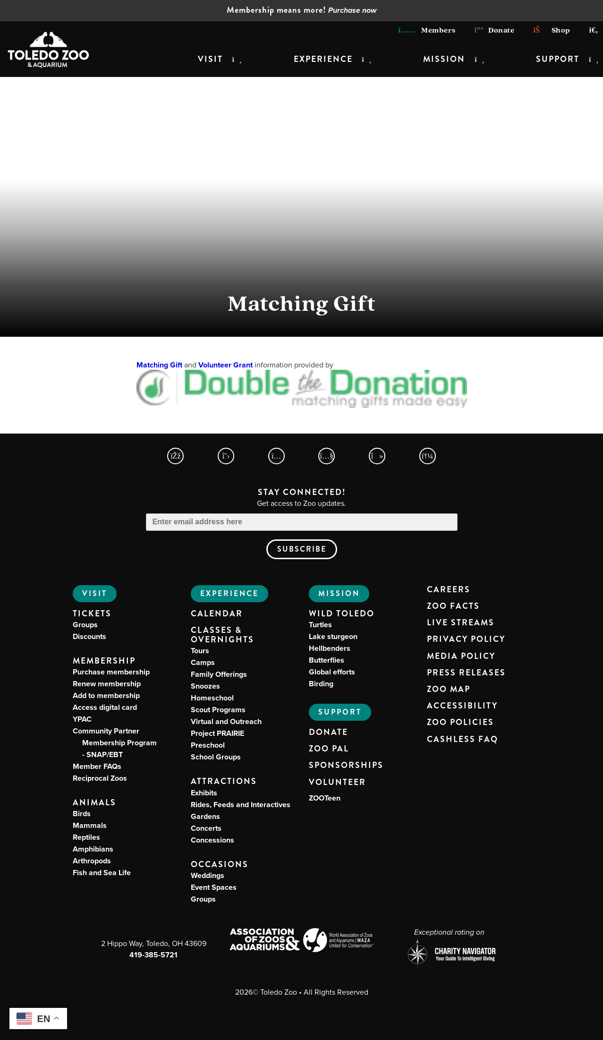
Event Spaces (214, 887)
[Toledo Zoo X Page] (226, 456)
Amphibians (93, 849)
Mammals (90, 825)
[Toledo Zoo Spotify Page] (427, 456)
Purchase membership (111, 671)
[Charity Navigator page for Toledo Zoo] (449, 955)
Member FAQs (97, 766)
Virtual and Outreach (226, 721)
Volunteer (337, 782)
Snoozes (205, 686)
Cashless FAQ (462, 739)
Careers (448, 590)
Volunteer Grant (225, 364)
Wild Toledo (341, 614)
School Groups (216, 756)
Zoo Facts (453, 606)
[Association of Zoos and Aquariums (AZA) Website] (265, 940)
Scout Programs (218, 709)
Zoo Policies (460, 722)
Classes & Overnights (222, 635)
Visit (210, 59)
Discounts (89, 636)
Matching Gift (159, 364)
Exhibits (204, 792)
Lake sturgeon (333, 636)
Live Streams (460, 623)
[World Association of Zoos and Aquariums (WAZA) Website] (339, 941)
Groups (85, 624)
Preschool (208, 745)
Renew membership (107, 683)
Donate (495, 30)
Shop (551, 30)
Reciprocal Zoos (100, 778)
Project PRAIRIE (217, 733)
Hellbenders (329, 648)
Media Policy (461, 656)
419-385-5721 (153, 954)
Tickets (92, 614)
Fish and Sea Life (102, 872)
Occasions (219, 864)
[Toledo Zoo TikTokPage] (377, 456)
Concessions (212, 840)
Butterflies (326, 660)
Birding (321, 683)
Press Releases (466, 673)
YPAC (82, 719)
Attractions (224, 781)
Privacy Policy (466, 639)
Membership (104, 661)
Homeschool (212, 697)
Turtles (320, 624)
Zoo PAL (329, 749)
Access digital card (105, 707)
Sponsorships (346, 765)
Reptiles (86, 837)
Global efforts (332, 671)
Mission (444, 59)
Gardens (205, 816)
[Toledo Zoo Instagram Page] (276, 456)
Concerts (206, 828)
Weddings (207, 875)
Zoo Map (448, 689)
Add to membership (106, 695)
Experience (323, 59)
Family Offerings (219, 674)
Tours (200, 650)
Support (557, 59)
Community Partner (115, 742)
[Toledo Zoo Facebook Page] (175, 456)
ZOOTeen (324, 798)
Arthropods (92, 860)
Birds (82, 813)
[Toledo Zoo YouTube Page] (326, 456)
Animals (94, 803)
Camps (203, 662)
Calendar (217, 614)
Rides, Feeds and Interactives (240, 804)
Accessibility (462, 706)
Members (427, 30)
